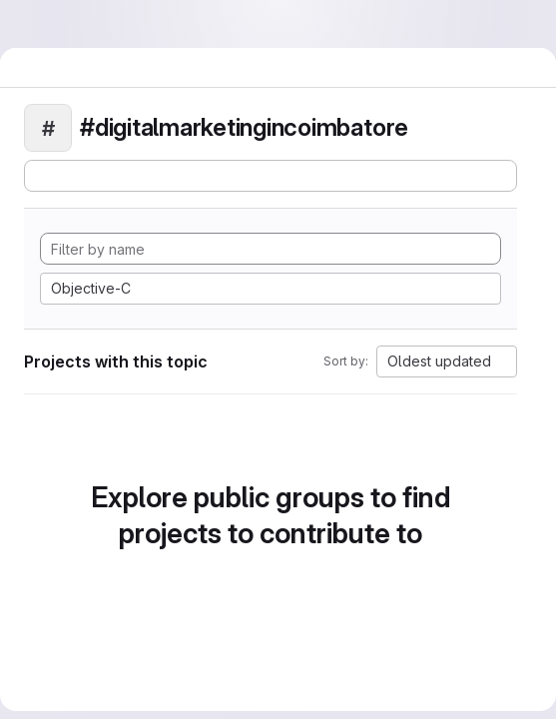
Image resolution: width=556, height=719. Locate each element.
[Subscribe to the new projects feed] (270, 176)
